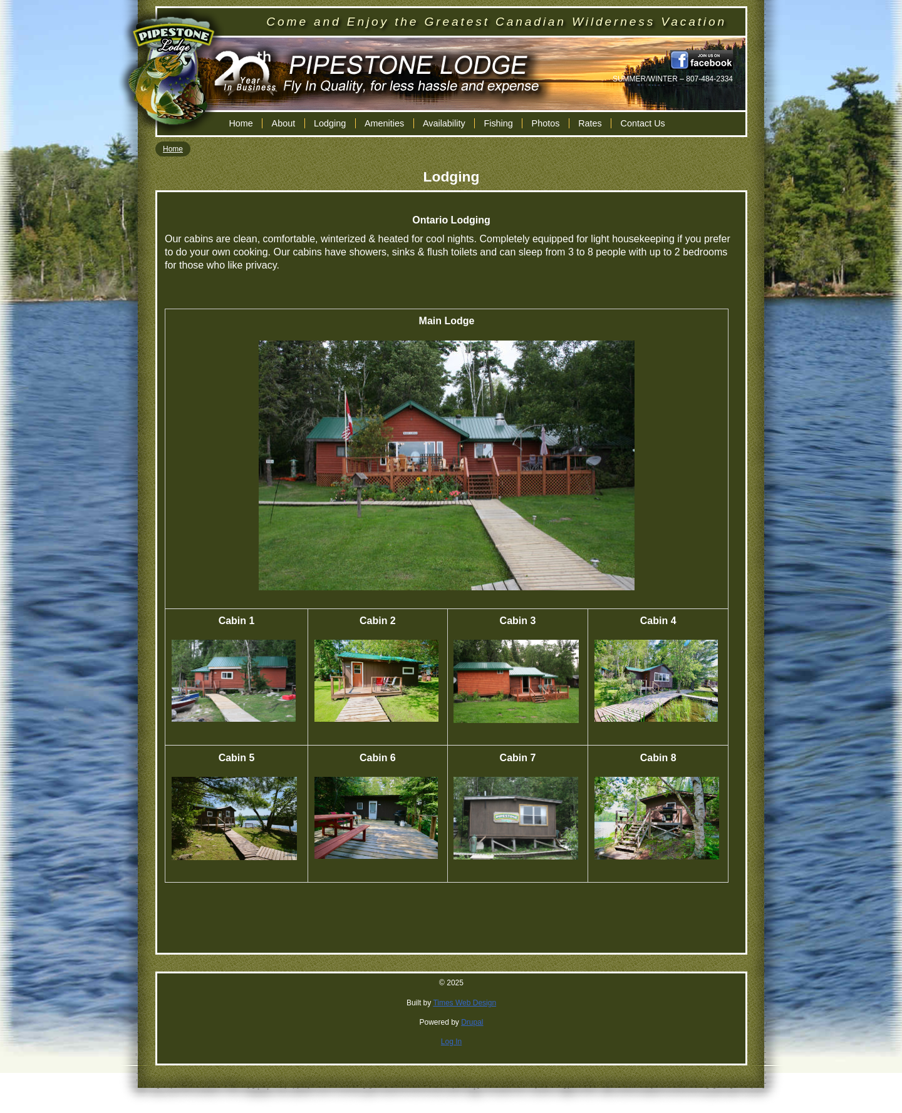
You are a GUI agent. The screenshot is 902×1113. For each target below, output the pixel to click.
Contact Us (643, 123)
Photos (546, 123)
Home (240, 123)
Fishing (498, 123)
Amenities (384, 123)
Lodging (330, 123)
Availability (444, 123)
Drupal (472, 1022)
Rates (590, 123)
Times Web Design (464, 1002)
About (284, 123)
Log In (451, 1041)
